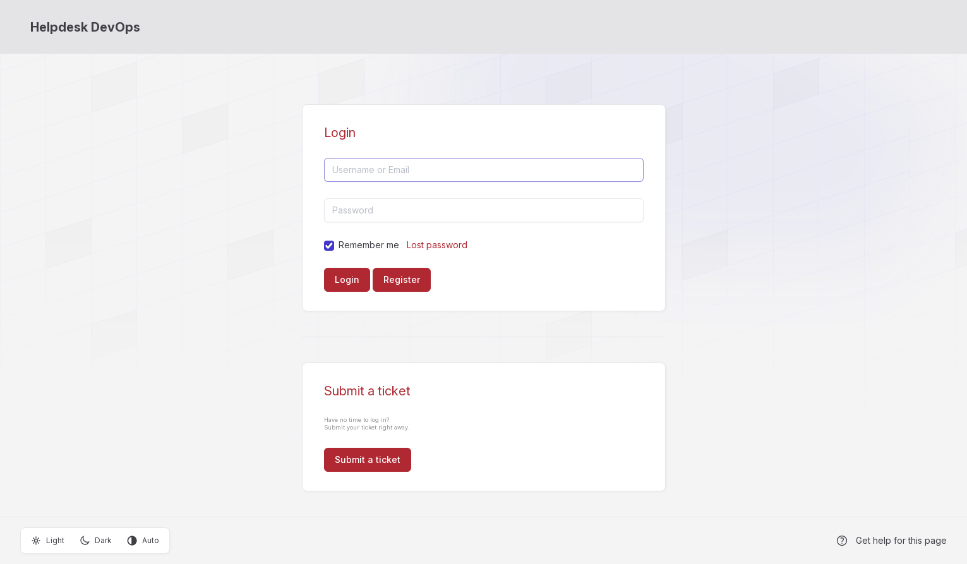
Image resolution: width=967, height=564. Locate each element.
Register (401, 279)
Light (47, 541)
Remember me (369, 244)
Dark (96, 541)
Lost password (437, 244)
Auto (143, 541)
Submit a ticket (367, 459)
